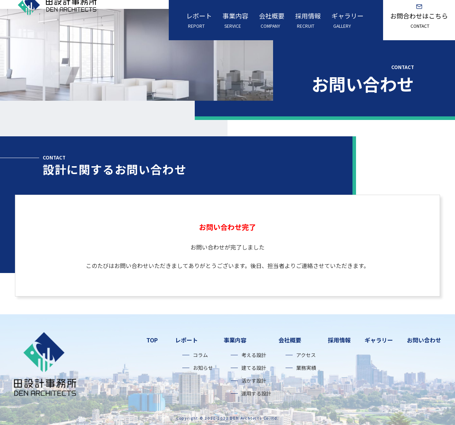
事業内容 (235, 20)
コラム (200, 354)
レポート (199, 20)
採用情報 (308, 20)
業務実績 (306, 367)
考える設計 (253, 354)
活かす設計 (253, 380)
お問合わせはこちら (419, 20)
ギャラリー (347, 20)
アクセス (306, 354)
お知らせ (203, 367)
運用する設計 (256, 393)
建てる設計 (253, 367)
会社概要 (271, 20)
